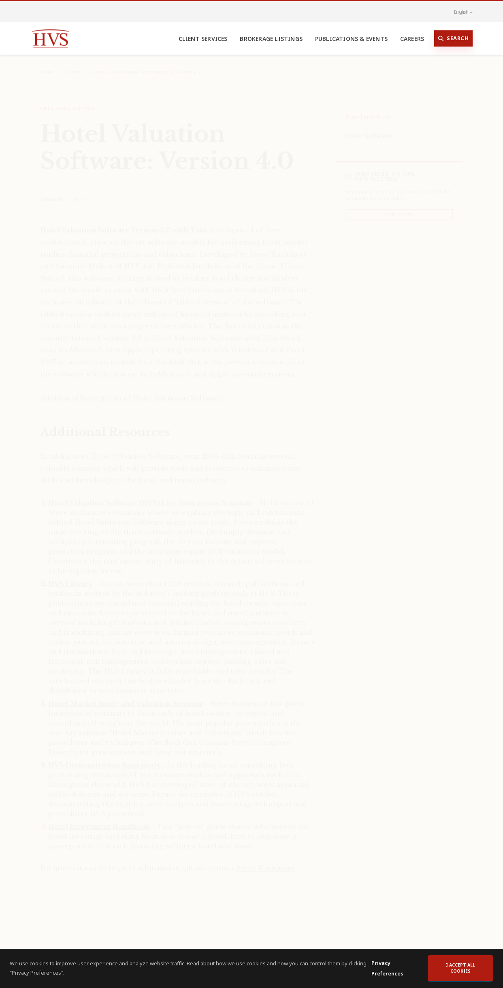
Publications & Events (351, 38)
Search (453, 38)
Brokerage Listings (271, 38)
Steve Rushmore (265, 862)
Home (47, 66)
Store (73, 66)
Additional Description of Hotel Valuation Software (131, 392)
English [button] (458, 11)
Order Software (368, 129)
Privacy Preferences (387, 976)
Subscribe (398, 208)
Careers (412, 38)
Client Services (203, 38)
